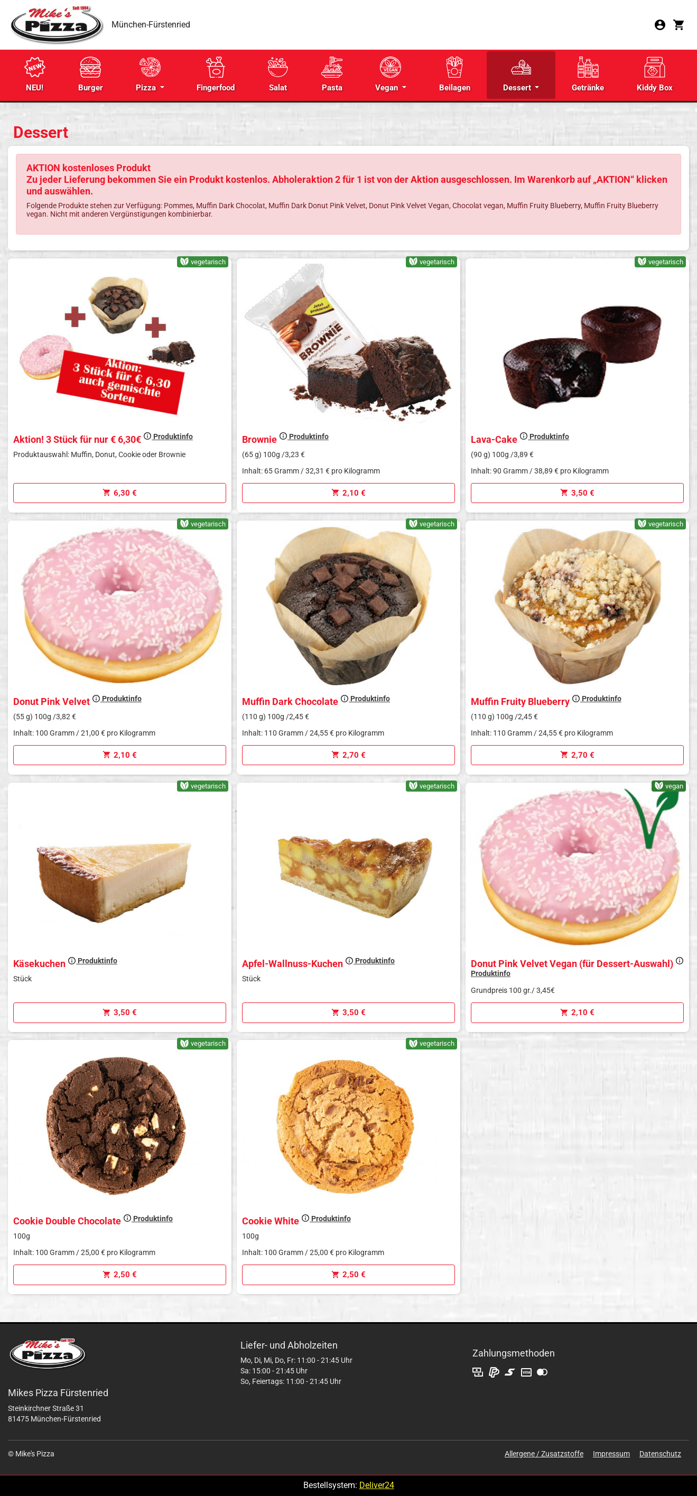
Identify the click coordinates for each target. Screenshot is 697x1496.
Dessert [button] (518, 74)
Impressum (611, 1453)
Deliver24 (376, 1485)
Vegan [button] (388, 74)
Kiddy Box (655, 74)
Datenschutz (660, 1453)
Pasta (331, 74)
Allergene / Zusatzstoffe (544, 1453)
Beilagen (454, 74)
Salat (278, 74)
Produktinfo (168, 436)
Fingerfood (216, 74)
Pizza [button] (148, 74)
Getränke (588, 74)
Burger (90, 74)
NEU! (34, 74)
